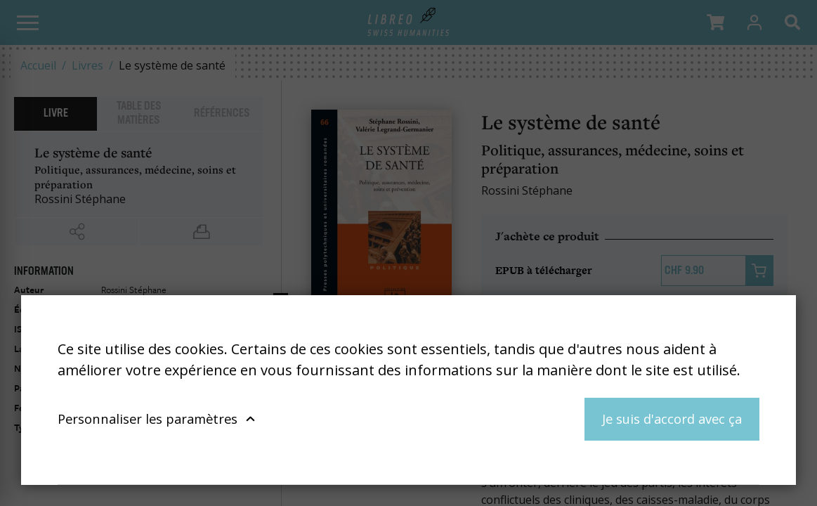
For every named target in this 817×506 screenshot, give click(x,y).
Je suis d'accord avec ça (672, 418)
